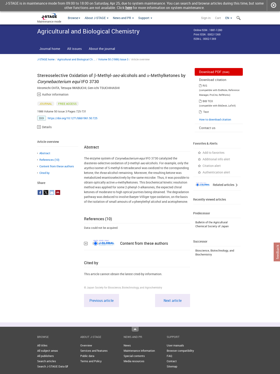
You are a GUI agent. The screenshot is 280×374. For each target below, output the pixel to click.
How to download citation (215, 119)
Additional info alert (216, 159)
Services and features (94, 351)
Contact (172, 361)
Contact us (207, 128)
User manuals (175, 345)
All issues (74, 48)
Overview (86, 345)
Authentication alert (216, 172)
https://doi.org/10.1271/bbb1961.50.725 (72, 118)
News (127, 345)
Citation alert (212, 166)
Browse (74, 18)
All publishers (45, 356)
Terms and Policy (91, 361)
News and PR (123, 18)
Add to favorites (213, 152)
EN (228, 18)
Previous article (101, 300)
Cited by (44, 173)
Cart (218, 18)
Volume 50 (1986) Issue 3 (113, 59)
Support (145, 18)
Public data (87, 356)
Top (135, 329)
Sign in (206, 18)
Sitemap (172, 366)
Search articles (46, 361)
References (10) (49, 160)
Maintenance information (139, 351)
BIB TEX (208, 101)
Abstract (44, 153)
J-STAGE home (45, 59)
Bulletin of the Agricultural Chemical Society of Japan (212, 224)
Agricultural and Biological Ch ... (76, 59)
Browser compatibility (180, 351)
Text (206, 112)
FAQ (169, 356)
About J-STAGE (96, 18)
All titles (42, 345)
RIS (205, 85)
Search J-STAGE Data (52, 366)
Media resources (134, 361)
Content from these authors (56, 166)
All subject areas (47, 351)
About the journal (102, 48)
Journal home (49, 48)
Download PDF (214, 72)
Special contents (134, 356)
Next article (173, 300)
